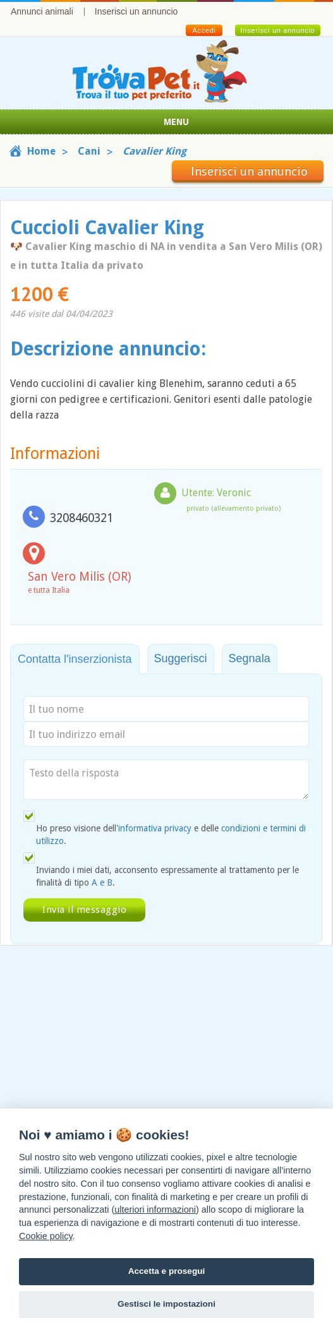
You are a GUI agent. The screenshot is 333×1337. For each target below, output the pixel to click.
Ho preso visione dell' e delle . (171, 834)
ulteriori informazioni (155, 1209)
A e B (102, 882)
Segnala (249, 658)
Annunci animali (42, 11)
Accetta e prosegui (166, 1271)
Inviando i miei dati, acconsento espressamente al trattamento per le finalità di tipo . (167, 876)
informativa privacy (154, 828)
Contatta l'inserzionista (75, 659)
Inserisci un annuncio (136, 11)
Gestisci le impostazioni (166, 1304)
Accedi (203, 30)
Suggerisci (180, 658)
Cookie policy (46, 1236)
